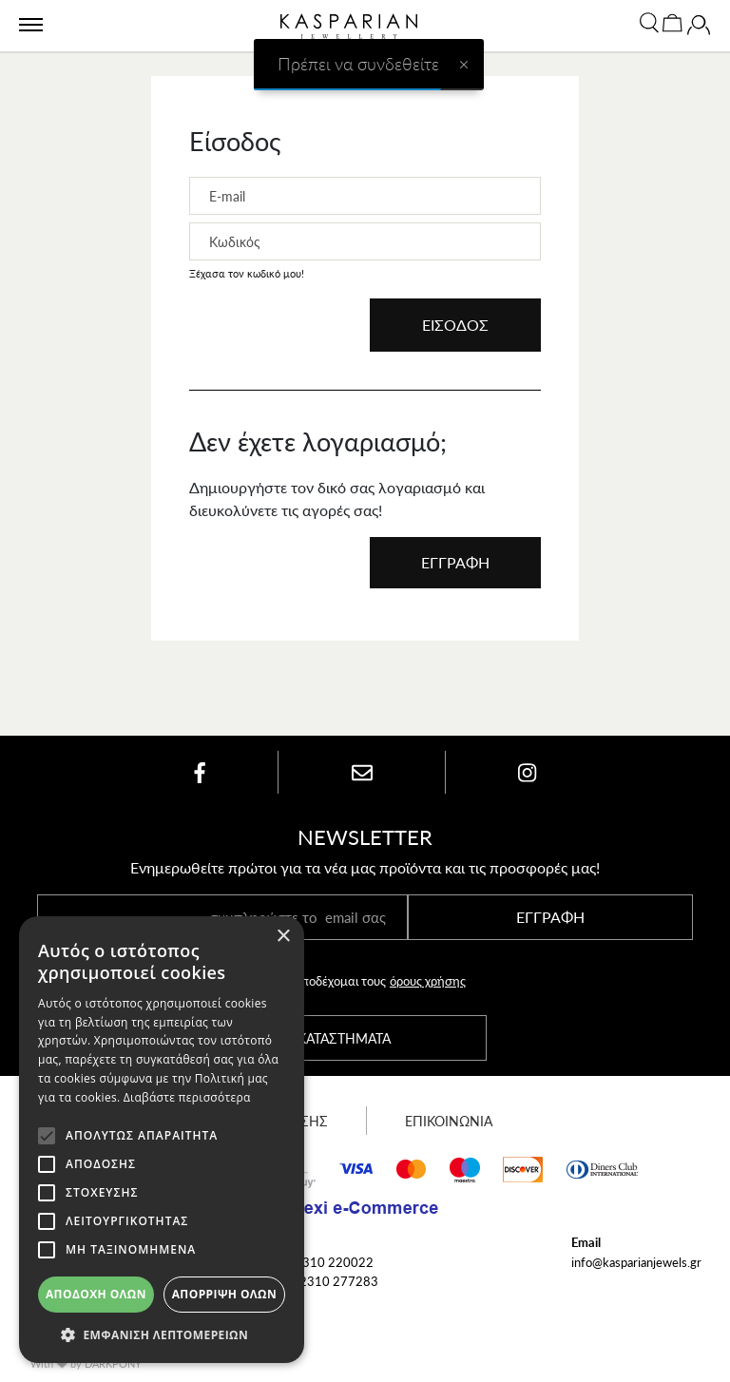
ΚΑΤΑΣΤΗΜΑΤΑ (344, 1037)
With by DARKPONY (86, 1363)
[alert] (161, 1139)
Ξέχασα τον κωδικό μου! (246, 273)
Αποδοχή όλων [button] (96, 1294)
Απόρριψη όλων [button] (224, 1294)
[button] (161, 1334)
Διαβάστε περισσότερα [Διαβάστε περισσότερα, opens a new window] (187, 1097)
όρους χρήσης (428, 980)
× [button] (283, 937)
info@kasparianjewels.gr (636, 1262)
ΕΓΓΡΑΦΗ (455, 562)
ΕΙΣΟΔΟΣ (455, 325)
